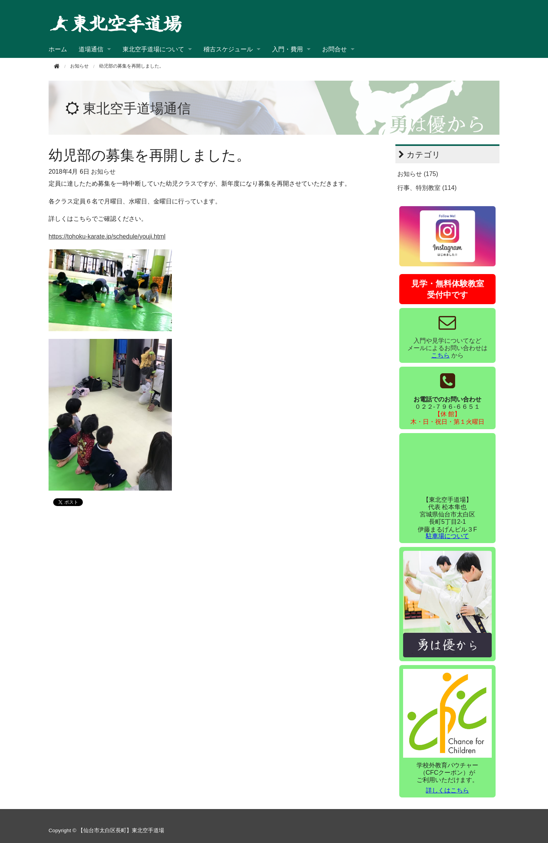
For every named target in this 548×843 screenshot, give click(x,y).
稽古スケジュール (228, 49)
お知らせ (103, 171)
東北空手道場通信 (137, 108)
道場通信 (91, 49)
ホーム (58, 49)
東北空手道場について (153, 49)
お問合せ (334, 49)
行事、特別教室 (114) (427, 188)
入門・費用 (287, 49)
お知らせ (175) (417, 174)
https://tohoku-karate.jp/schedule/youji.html (107, 236)
